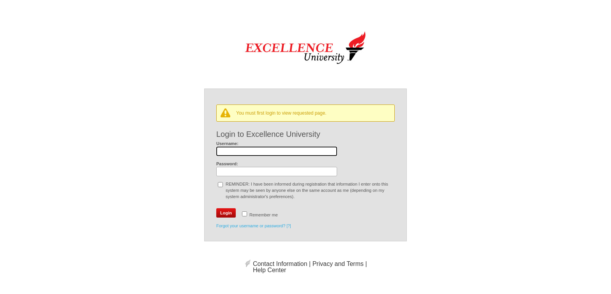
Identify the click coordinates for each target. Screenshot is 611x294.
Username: (227, 143)
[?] (288, 226)
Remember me (263, 215)
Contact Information (280, 263)
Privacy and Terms (338, 263)
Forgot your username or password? (250, 225)
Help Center (269, 270)
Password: (227, 163)
